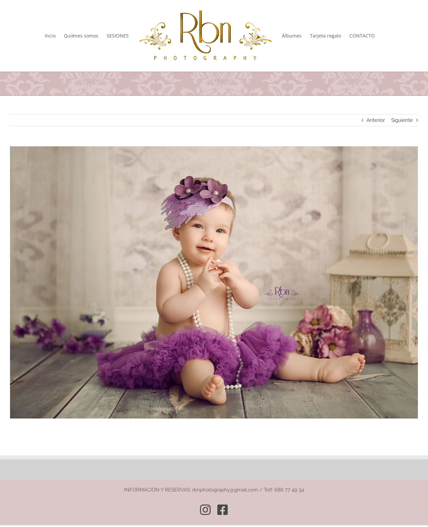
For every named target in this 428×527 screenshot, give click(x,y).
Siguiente (402, 120)
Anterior (375, 120)
